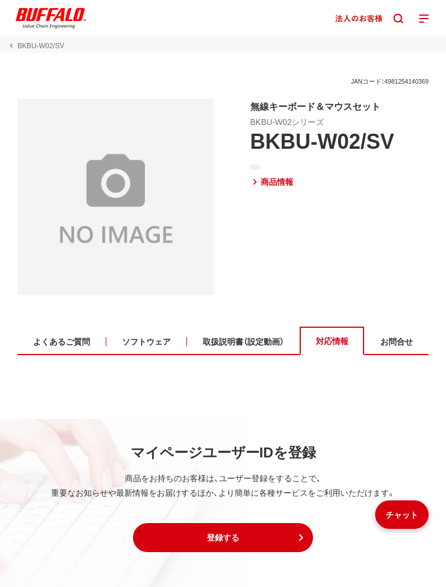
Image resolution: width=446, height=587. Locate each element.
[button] (223, 537)
